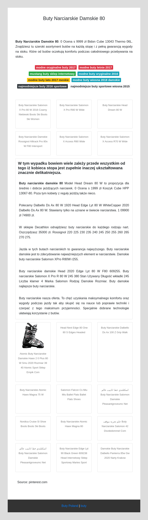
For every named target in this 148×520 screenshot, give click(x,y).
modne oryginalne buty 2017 (56, 67)
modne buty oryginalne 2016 (98, 73)
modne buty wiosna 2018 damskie (96, 80)
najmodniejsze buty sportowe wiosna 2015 (100, 86)
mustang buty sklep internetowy (52, 73)
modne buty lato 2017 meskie (48, 80)
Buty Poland (69, 505)
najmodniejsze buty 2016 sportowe (42, 86)
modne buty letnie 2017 (96, 67)
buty (84, 505)
